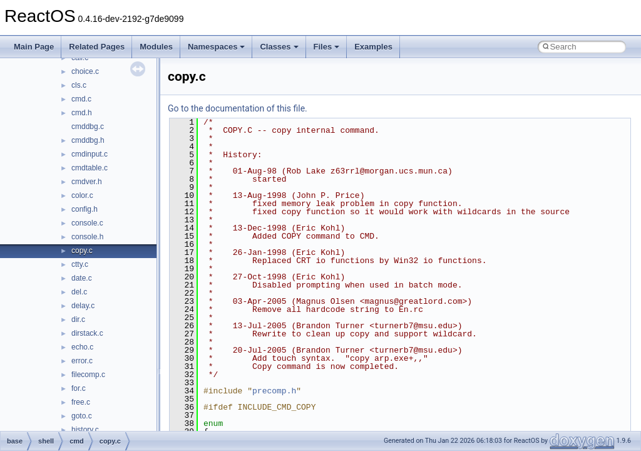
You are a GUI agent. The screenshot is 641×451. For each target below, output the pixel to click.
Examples (373, 46)
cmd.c (81, 99)
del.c (79, 292)
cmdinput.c (89, 154)
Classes (279, 46)
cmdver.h (86, 181)
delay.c (83, 305)
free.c (80, 402)
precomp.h (274, 391)
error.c (82, 360)
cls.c (78, 85)
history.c (85, 429)
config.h (84, 209)
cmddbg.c (87, 126)
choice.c (85, 71)
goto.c (81, 416)
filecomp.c (88, 374)
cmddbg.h (88, 140)
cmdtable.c (89, 167)
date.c (81, 278)
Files (327, 46)
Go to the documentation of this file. (237, 108)
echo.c (82, 347)
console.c (87, 223)
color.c (82, 195)
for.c (78, 388)
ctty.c (79, 264)
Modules (156, 46)
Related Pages (97, 46)
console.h (87, 236)
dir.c (78, 319)
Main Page (34, 46)
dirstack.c (87, 333)
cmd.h (81, 112)
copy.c (82, 250)
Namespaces (216, 46)
